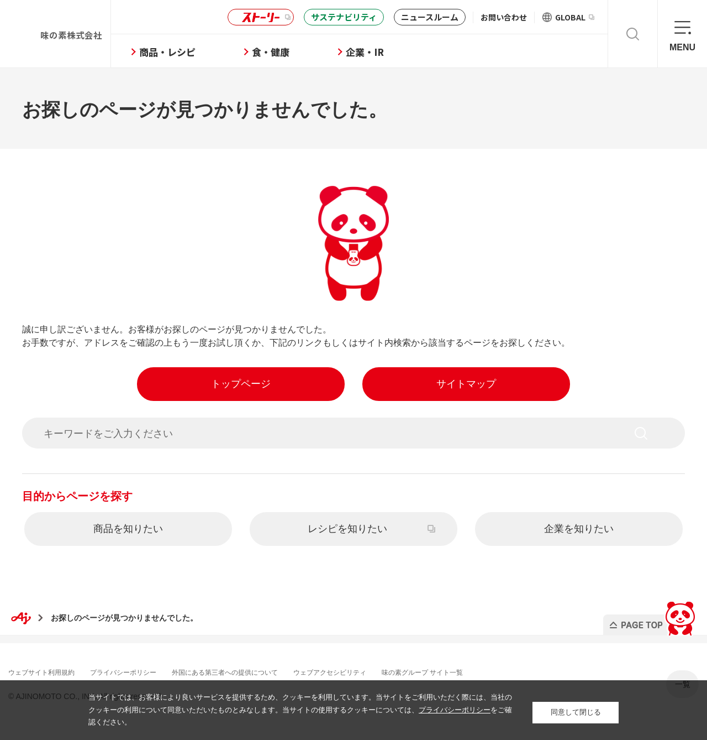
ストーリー (259, 17)
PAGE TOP (648, 614)
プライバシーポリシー (142, 670)
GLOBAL (574, 17)
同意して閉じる (576, 710)
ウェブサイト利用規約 (49, 670)
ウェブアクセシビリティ (378, 670)
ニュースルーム (429, 17)
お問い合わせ (504, 17)
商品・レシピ (205, 52)
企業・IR (402, 52)
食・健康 (308, 52)
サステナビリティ (344, 17)
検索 (632, 33)
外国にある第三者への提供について (258, 670)
